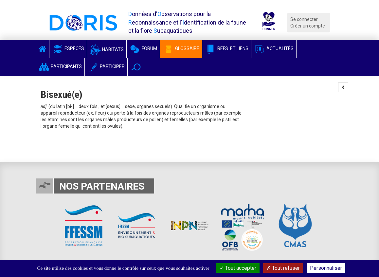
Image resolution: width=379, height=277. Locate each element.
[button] (136, 67)
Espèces (68, 48)
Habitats (107, 49)
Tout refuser (283, 268)
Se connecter (304, 19)
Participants (60, 66)
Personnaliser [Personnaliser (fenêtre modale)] (326, 268)
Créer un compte (307, 25)
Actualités (274, 48)
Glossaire (181, 48)
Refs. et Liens (226, 48)
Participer (106, 66)
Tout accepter (238, 268)
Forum (143, 48)
